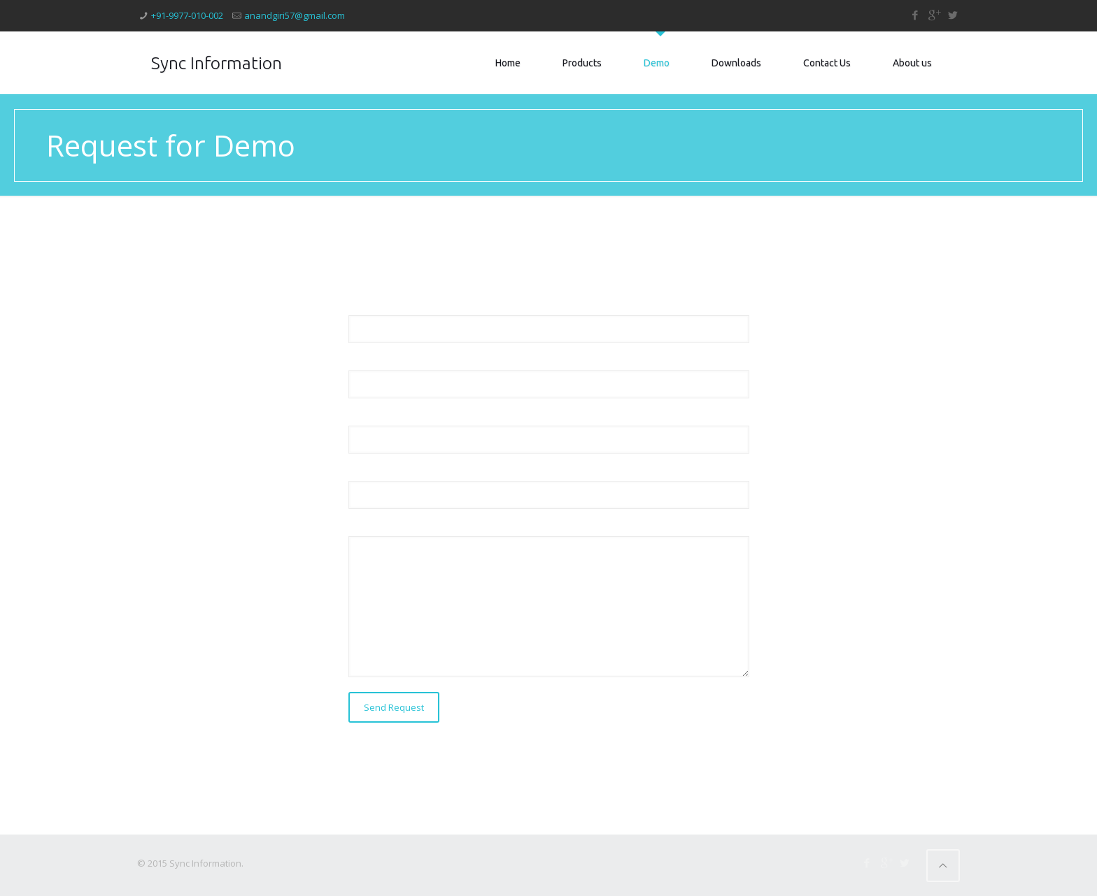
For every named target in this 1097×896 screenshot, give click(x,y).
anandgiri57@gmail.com (294, 15)
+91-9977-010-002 (187, 15)
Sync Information (216, 63)
